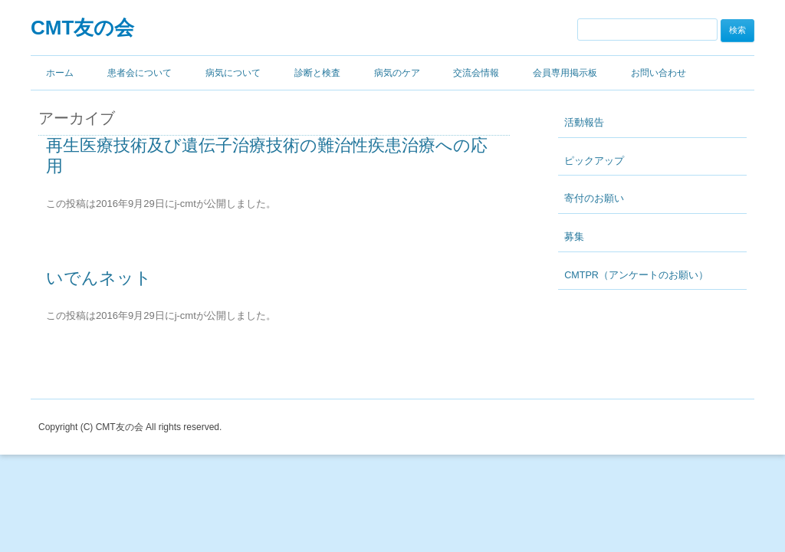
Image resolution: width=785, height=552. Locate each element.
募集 (574, 237)
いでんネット (99, 278)
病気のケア (397, 72)
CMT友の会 (82, 27)
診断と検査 (317, 72)
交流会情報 (476, 72)
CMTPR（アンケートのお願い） (636, 275)
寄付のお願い (594, 198)
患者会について (139, 72)
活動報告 (584, 122)
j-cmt (185, 203)
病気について (233, 72)
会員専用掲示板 (565, 72)
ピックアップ (594, 161)
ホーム (60, 72)
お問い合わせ (658, 72)
